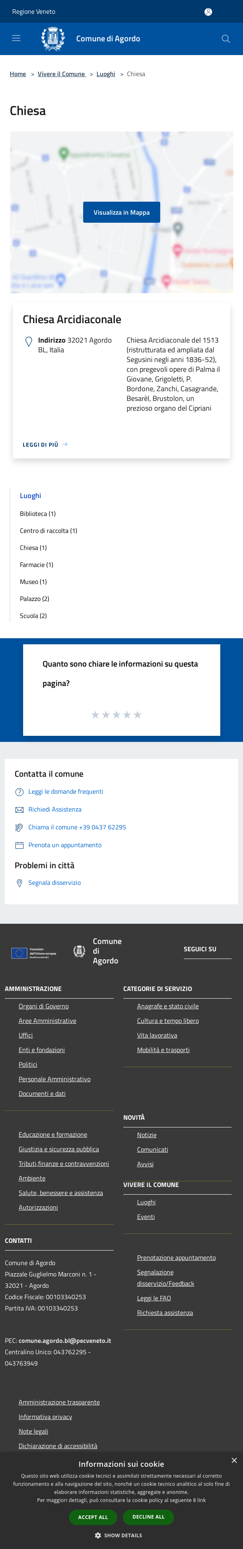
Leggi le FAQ (154, 1298)
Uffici (26, 1035)
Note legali (33, 1431)
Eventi (146, 1216)
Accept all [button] (93, 1517)
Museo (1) (33, 581)
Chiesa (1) (33, 547)
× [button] (234, 1461)
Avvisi (145, 1164)
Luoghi (106, 74)
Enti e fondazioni (42, 1050)
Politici (28, 1064)
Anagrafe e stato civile (168, 1006)
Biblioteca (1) (38, 513)
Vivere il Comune (62, 74)
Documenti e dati (42, 1093)
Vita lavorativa (157, 1035)
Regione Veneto (33, 11)
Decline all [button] (148, 1516)
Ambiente (32, 1178)
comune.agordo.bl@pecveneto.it (65, 1340)
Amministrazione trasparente (59, 1402)
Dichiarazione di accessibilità (58, 1446)
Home (18, 74)
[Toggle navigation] (16, 38)
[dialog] (121, 1500)
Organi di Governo (44, 1006)
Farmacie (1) (36, 564)
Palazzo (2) (34, 598)
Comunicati (152, 1149)
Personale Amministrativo (54, 1079)
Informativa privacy (45, 1416)
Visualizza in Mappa (122, 212)
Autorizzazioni (38, 1207)
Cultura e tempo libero (168, 1020)
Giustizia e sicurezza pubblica (59, 1149)
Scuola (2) (33, 615)
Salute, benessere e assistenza (61, 1192)
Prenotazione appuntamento (176, 1257)
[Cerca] (226, 39)
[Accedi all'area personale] (208, 12)
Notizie (147, 1135)
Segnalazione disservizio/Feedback (165, 1277)
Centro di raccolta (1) (48, 530)
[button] (121, 1535)
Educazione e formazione (53, 1134)
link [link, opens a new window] (202, 1500)
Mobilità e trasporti (163, 1050)
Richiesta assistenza (165, 1312)
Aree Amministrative (47, 1020)
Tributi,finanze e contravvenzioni (64, 1163)
